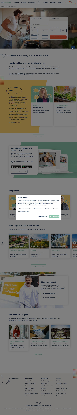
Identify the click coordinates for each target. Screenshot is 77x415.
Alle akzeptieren (54, 216)
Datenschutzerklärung (40, 205)
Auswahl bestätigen (42, 216)
